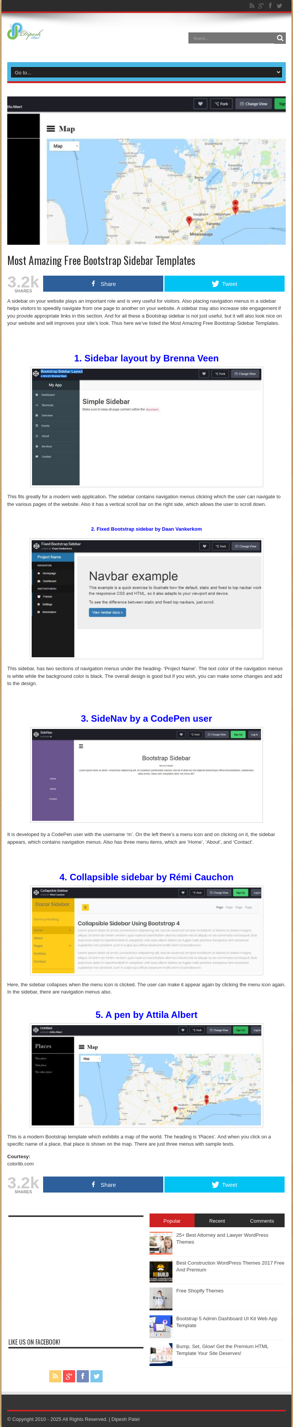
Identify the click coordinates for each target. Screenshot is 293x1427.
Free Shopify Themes (200, 1291)
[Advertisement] (75, 1274)
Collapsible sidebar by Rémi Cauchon (151, 877)
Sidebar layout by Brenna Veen (151, 358)
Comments (262, 1221)
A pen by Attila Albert (151, 1015)
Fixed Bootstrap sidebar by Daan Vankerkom (149, 529)
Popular (172, 1221)
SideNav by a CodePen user (151, 718)
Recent (217, 1221)
